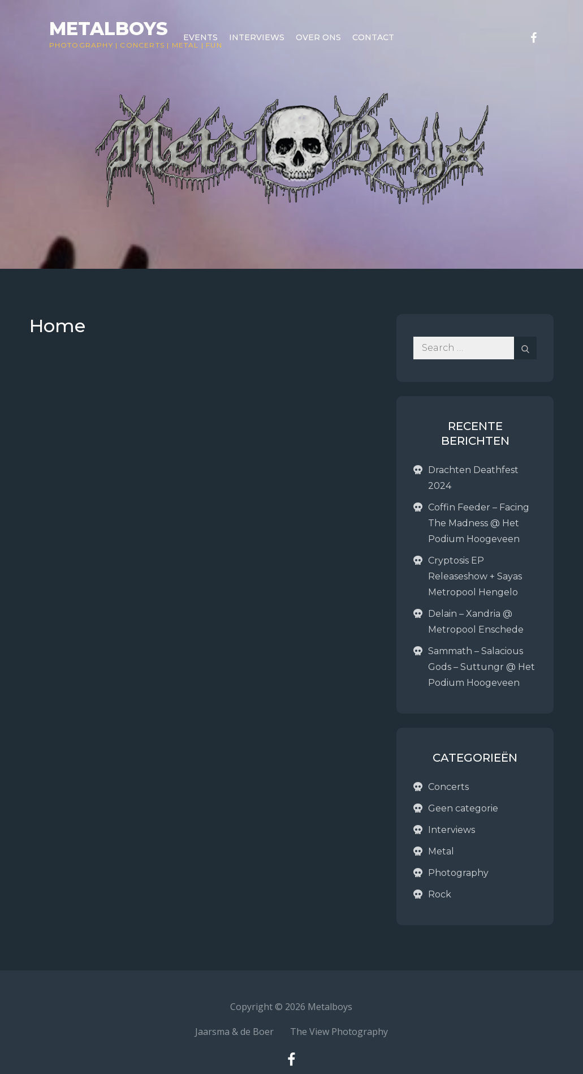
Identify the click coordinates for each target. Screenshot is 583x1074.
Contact (373, 37)
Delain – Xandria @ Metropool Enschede (476, 621)
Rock (439, 894)
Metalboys (108, 29)
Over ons (318, 37)
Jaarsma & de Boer (234, 1031)
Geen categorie (463, 808)
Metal (441, 851)
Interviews (256, 37)
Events (200, 37)
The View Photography (339, 1031)
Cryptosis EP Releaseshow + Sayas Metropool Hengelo (475, 576)
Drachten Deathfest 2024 (473, 478)
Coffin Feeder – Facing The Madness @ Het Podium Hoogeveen (478, 523)
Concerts (142, 45)
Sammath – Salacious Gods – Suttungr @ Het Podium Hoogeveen (481, 667)
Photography (81, 45)
